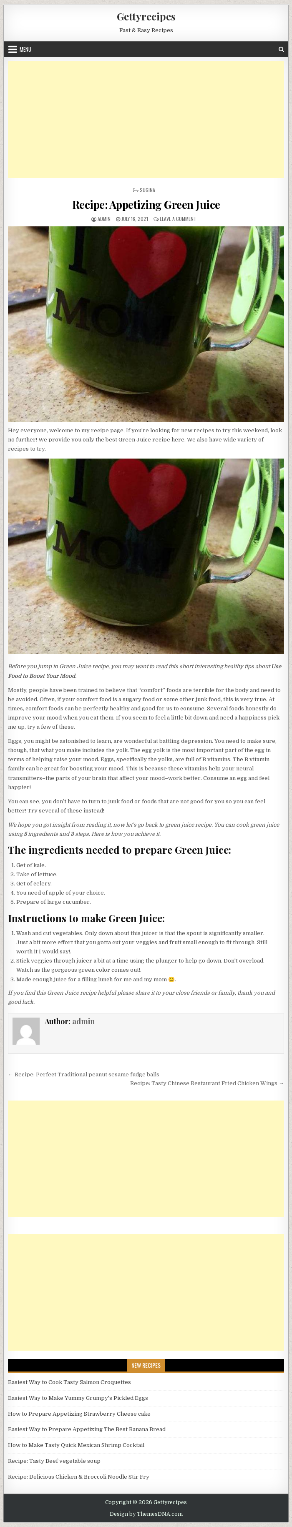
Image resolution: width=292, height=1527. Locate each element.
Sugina (147, 189)
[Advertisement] (146, 119)
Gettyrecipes (146, 16)
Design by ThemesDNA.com (146, 1514)
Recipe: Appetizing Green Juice (146, 204)
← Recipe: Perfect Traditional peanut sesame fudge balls (83, 1074)
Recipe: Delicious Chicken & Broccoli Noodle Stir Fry (78, 1477)
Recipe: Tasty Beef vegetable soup (54, 1461)
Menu (25, 49)
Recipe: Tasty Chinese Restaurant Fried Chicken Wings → (207, 1083)
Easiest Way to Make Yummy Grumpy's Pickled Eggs (78, 1398)
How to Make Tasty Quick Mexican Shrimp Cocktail (76, 1445)
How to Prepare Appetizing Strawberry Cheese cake (79, 1414)
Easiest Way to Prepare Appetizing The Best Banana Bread (87, 1429)
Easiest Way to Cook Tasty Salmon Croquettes (69, 1382)
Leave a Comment (178, 218)
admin (104, 218)
